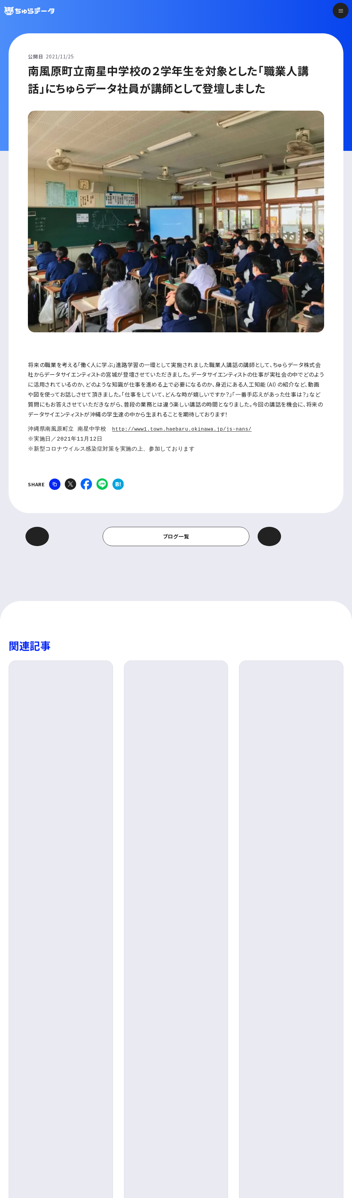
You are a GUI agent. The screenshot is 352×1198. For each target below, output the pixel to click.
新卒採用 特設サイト (285, 1122)
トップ (186, 1071)
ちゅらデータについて (205, 1105)
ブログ (34, 925)
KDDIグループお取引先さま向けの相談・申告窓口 (265, 1174)
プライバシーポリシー (49, 1174)
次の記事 (288, 536)
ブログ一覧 (176, 536)
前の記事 (64, 536)
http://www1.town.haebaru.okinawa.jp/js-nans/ (190, 429)
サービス (190, 1088)
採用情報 (271, 1105)
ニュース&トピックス (285, 1088)
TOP (14, 925)
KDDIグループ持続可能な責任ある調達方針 (141, 1174)
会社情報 (191, 1122)
